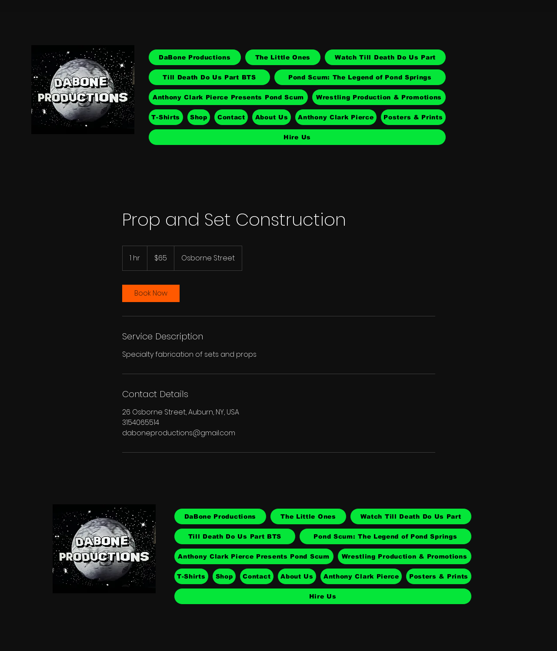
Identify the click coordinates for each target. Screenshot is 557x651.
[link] (151, 293)
